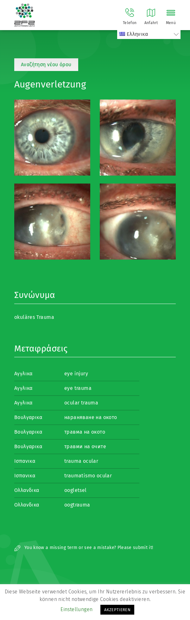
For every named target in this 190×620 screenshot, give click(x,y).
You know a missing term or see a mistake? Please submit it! (83, 547)
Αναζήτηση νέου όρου (46, 64)
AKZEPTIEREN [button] (117, 609)
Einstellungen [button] (76, 609)
